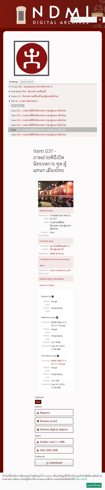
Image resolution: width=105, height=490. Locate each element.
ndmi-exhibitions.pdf (60, 270)
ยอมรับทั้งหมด (94, 485)
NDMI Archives (57, 253)
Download (54, 462)
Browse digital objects (52, 429)
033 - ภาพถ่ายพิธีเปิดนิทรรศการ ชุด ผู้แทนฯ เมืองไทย (41, 110)
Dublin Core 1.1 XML (51, 441)
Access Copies (47, 285)
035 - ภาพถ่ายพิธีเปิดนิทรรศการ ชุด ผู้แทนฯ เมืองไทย (41, 120)
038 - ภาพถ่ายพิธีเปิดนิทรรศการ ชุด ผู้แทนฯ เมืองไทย (41, 134)
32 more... (18, 105)
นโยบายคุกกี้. (81, 479)
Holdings (13, 81)
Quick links (97, 39)
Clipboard (63, 39)
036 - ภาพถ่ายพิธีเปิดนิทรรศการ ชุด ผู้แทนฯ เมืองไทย (41, 124)
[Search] (100, 20)
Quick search (27, 81)
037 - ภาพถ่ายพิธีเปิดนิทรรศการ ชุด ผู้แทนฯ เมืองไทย (41, 129)
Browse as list (47, 421)
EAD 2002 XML (47, 450)
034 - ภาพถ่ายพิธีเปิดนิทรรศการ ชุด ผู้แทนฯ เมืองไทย (41, 115)
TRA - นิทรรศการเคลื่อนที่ (34, 91)
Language (80, 39)
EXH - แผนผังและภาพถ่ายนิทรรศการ (35, 86)
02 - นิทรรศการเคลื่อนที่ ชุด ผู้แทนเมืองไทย (38, 96)
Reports (43, 412)
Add (38, 401)
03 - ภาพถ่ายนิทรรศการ (26, 100)
